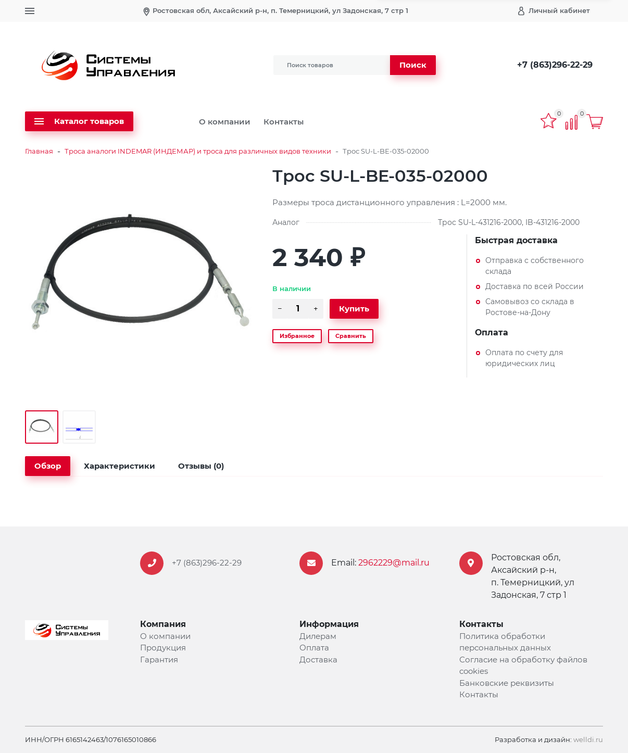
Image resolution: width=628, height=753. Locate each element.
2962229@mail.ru (394, 563)
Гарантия (159, 659)
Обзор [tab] (47, 466)
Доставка (318, 659)
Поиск (412, 65)
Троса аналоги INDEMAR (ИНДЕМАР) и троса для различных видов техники (198, 151)
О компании (224, 122)
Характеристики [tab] (119, 466)
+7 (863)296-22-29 (555, 65)
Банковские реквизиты (506, 683)
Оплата (314, 647)
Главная (39, 151)
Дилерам (317, 636)
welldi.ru (588, 739)
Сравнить (350, 336)
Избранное (297, 336)
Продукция (163, 647)
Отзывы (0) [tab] (201, 466)
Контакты (283, 122)
